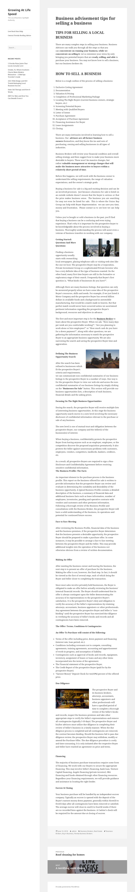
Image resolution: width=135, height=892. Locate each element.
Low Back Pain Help (15, 31)
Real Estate (98, 831)
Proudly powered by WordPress (67, 887)
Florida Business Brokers (83, 833)
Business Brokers (86, 831)
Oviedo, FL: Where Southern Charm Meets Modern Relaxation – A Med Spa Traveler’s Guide (18, 73)
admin (74, 831)
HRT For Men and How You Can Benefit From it (18, 97)
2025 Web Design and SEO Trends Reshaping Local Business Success (17, 83)
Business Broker (105, 318)
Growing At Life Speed (19, 12)
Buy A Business (67, 833)
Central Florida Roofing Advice (19, 35)
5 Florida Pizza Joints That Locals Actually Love (18, 64)
